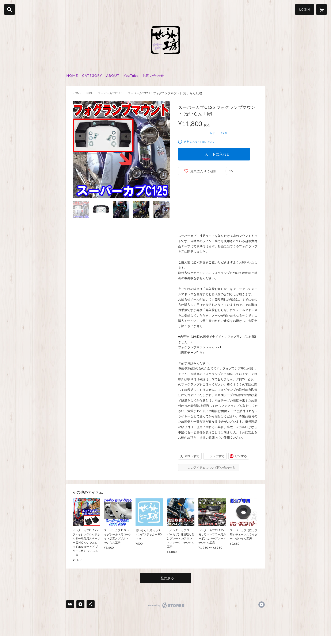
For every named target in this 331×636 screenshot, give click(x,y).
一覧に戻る (165, 578)
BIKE (90, 93)
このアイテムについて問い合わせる (211, 467)
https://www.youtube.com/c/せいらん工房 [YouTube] (261, 604)
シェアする (217, 456)
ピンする (241, 456)
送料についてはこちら (199, 141)
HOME (72, 75)
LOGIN (304, 9)
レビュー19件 (218, 133)
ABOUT (112, 75)
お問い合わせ (153, 75)
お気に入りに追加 (203, 171)
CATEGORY (92, 75)
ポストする (192, 456)
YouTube (131, 75)
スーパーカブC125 (110, 93)
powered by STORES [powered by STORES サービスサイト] (165, 605)
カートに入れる (217, 154)
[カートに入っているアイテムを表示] (321, 9)
